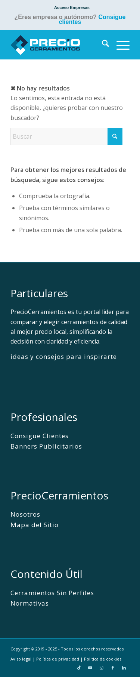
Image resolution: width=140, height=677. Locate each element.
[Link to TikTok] (79, 667)
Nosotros (25, 514)
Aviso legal (20, 659)
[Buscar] (101, 44)
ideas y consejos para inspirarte (63, 356)
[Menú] (119, 44)
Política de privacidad (57, 659)
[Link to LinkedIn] (124, 667)
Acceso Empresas (72, 7)
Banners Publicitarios (46, 446)
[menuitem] (71, 7)
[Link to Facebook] (112, 667)
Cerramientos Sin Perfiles (52, 592)
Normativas (29, 603)
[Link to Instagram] (101, 667)
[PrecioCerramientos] (58, 44)
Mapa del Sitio (34, 524)
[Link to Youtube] (90, 667)
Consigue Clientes (39, 435)
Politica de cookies (102, 659)
